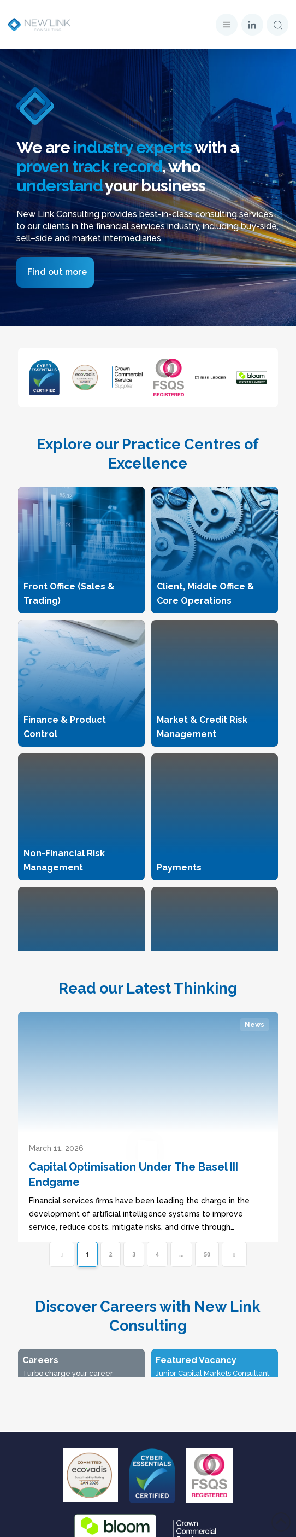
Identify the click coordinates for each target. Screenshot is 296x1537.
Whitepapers (148, 1348)
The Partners (148, 1290)
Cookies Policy (148, 1480)
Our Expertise (148, 1270)
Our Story (148, 1251)
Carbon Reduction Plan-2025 (148, 1519)
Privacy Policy (148, 1441)
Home (148, 1231)
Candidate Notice (148, 1461)
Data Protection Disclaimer (148, 1422)
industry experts (132, 147)
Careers (148, 1309)
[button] (227, 25)
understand (59, 185)
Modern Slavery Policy (148, 1500)
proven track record (89, 166)
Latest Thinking (148, 1329)
